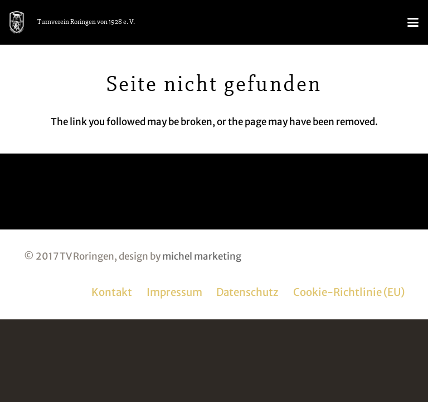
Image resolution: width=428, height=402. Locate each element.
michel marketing (201, 256)
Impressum (174, 292)
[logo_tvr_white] (16, 22)
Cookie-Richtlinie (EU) (349, 292)
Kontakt (111, 292)
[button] (413, 22)
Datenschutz (247, 292)
